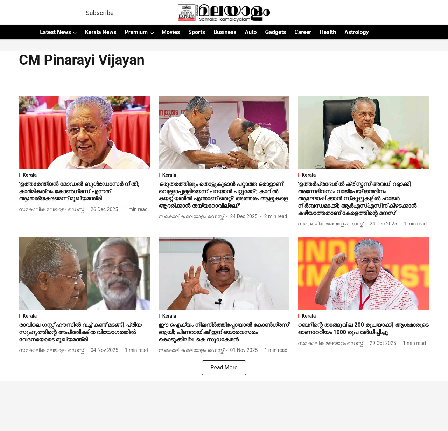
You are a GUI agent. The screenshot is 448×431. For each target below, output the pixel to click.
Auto (251, 32)
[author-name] (53, 209)
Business (225, 32)
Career (302, 32)
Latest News (55, 32)
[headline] (84, 191)
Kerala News (100, 32)
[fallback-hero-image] (84, 132)
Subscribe (100, 12)
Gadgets (275, 32)
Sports (196, 32)
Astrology (356, 32)
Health (328, 32)
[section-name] (84, 175)
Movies (171, 32)
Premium (136, 32)
